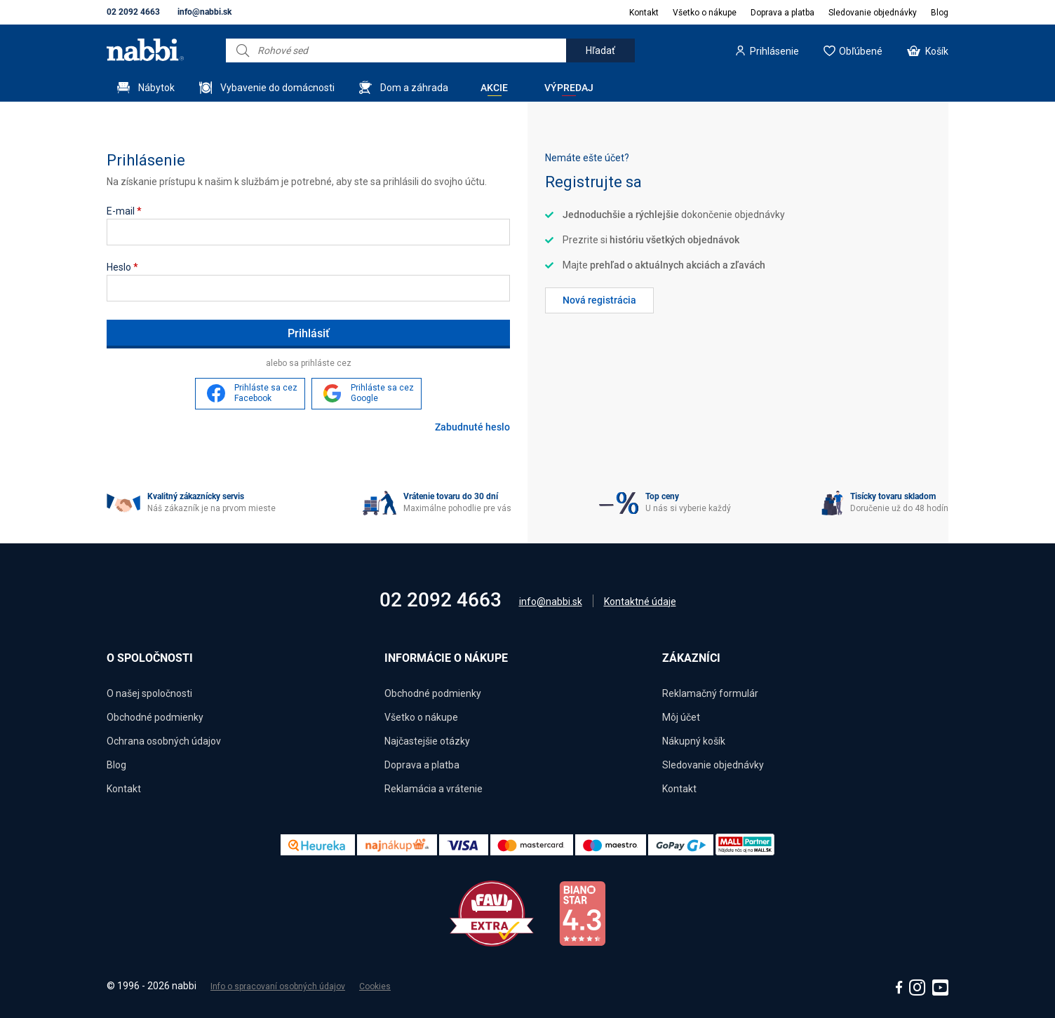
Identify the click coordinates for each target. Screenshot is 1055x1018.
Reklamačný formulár (710, 693)
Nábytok (156, 87)
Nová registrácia (599, 300)
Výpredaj (568, 87)
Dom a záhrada (414, 87)
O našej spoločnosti (149, 693)
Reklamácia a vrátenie (433, 788)
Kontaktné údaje (640, 601)
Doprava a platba (782, 13)
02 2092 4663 (133, 12)
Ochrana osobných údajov (164, 741)
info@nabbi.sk (204, 12)
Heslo (122, 267)
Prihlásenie (774, 51)
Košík (936, 51)
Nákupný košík (693, 741)
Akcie (494, 87)
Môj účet (681, 717)
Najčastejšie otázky (427, 741)
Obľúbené (860, 51)
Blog (939, 13)
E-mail (124, 211)
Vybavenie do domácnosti (277, 87)
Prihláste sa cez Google (382, 393)
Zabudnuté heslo (472, 427)
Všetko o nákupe (705, 13)
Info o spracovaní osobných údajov (277, 986)
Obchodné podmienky (155, 717)
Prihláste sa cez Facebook (265, 393)
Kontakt (644, 13)
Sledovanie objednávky (872, 13)
